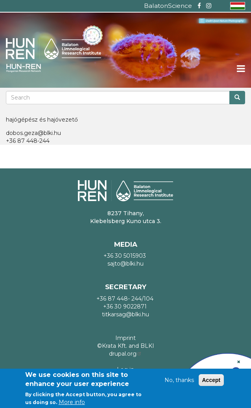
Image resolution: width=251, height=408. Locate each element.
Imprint (125, 338)
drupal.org (125, 353)
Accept (211, 380)
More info (72, 402)
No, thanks (179, 380)
